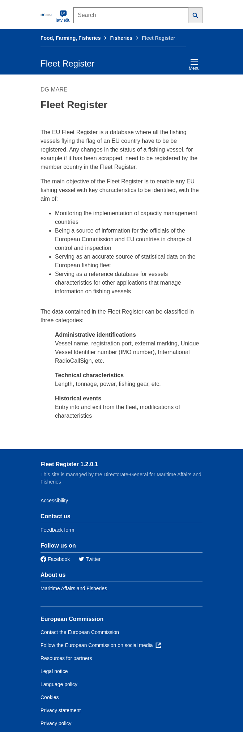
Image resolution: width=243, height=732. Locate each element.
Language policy (58, 684)
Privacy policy (56, 723)
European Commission (71, 619)
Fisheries (121, 38)
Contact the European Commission (79, 632)
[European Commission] (46, 14)
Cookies (49, 697)
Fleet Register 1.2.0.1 (69, 464)
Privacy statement (60, 710)
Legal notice (54, 671)
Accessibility (54, 500)
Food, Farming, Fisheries (70, 38)
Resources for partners (66, 658)
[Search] (195, 15)
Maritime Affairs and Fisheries (73, 588)
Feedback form (57, 530)
